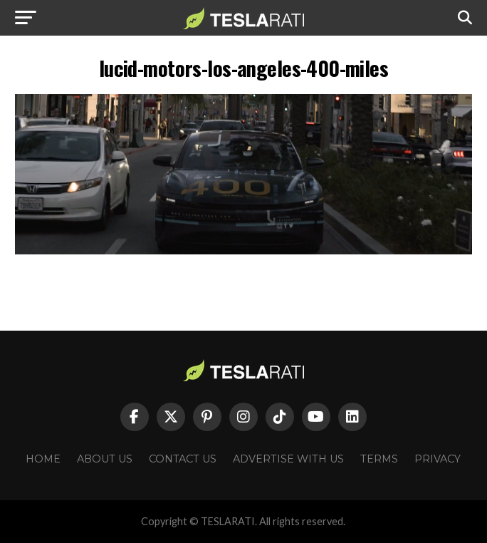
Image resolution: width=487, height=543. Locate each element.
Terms (379, 458)
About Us (104, 458)
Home (43, 458)
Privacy (437, 458)
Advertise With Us (288, 458)
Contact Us (182, 458)
